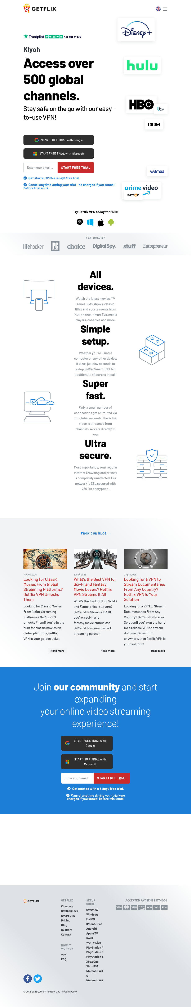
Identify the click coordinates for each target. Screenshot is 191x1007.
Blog (64, 925)
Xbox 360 (92, 966)
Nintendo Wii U (94, 973)
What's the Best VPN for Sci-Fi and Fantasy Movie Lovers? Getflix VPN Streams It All (95, 586)
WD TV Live (93, 942)
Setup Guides (69, 911)
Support (66, 930)
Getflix (40, 991)
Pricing (65, 920)
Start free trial (75, 167)
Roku (89, 938)
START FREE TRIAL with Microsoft (58, 152)
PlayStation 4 (94, 947)
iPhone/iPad (94, 924)
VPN (63, 954)
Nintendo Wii (94, 980)
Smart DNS (68, 915)
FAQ (63, 959)
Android (91, 928)
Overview (92, 910)
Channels (67, 906)
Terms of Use (53, 991)
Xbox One (92, 961)
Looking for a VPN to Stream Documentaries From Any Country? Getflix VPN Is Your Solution (144, 588)
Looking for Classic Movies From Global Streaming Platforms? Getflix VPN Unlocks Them (43, 588)
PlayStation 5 (94, 952)
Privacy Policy (69, 991)
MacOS (90, 919)
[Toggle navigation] (165, 8)
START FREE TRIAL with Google (59, 138)
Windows (92, 914)
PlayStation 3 (94, 956)
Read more (57, 650)
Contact (66, 934)
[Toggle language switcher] (158, 8)
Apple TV (92, 933)
